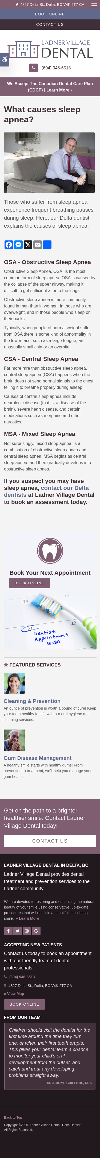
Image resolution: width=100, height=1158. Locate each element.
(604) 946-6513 (56, 68)
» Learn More (27, 918)
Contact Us (50, 24)
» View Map (14, 994)
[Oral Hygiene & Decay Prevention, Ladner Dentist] (14, 683)
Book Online (50, 14)
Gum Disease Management (38, 758)
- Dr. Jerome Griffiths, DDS (67, 1083)
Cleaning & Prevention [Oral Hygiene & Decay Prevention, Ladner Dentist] (32, 701)
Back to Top (13, 1117)
